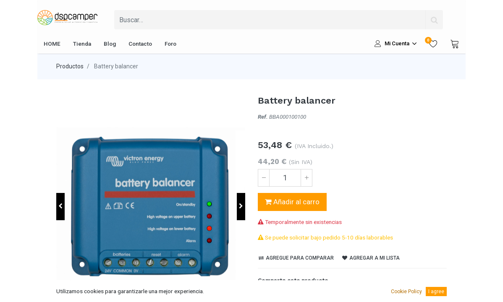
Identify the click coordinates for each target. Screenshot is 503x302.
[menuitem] (52, 44)
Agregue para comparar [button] (296, 258)
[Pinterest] (307, 295)
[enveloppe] (321, 295)
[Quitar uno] (263, 177)
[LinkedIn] (292, 295)
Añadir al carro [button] (292, 202)
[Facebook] (264, 295)
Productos (70, 66)
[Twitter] (278, 295)
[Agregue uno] (306, 177)
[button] (60, 206)
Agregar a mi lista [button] (371, 258)
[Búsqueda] (434, 19)
